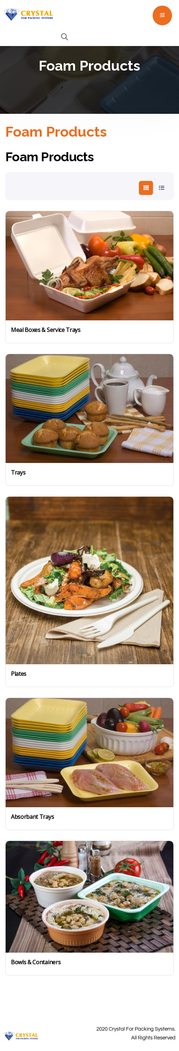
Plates (18, 674)
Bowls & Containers (35, 962)
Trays (18, 472)
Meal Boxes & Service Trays (46, 330)
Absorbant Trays (32, 817)
